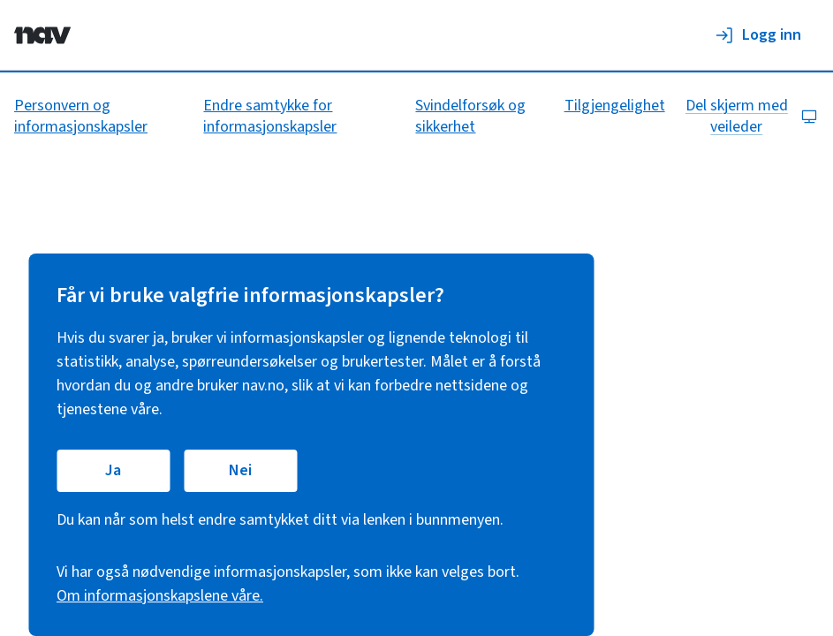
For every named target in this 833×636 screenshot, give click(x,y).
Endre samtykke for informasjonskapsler (270, 116)
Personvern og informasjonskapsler (81, 116)
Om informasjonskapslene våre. (160, 596)
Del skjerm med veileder (751, 116)
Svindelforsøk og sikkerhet (470, 116)
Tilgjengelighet (614, 106)
